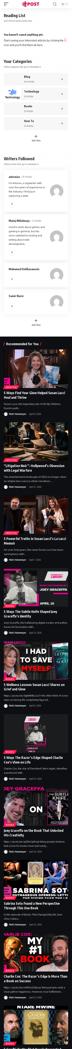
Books (28, 106)
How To (29, 121)
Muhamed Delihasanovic (24, 269)
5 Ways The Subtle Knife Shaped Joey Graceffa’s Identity (30, 613)
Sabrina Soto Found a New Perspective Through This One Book (32, 905)
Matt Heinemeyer (17, 414)
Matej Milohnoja (19, 220)
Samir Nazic (16, 296)
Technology (31, 91)
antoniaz (14, 176)
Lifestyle (11, 387)
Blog (27, 76)
